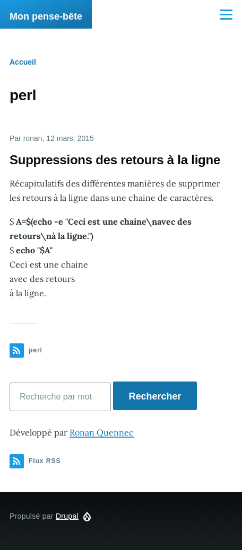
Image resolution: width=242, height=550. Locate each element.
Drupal (67, 516)
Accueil (23, 62)
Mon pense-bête (46, 16)
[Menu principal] (226, 14)
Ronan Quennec (102, 432)
